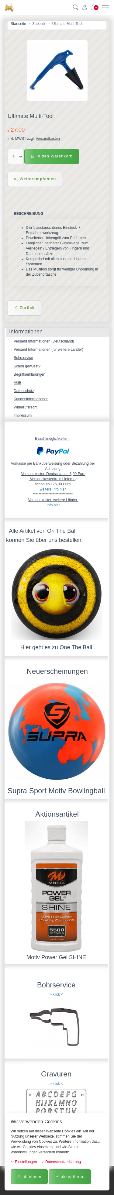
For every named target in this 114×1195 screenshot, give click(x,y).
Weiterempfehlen (35, 179)
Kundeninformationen (31, 399)
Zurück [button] (24, 307)
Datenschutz (24, 391)
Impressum (23, 415)
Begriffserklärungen (29, 374)
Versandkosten (48, 138)
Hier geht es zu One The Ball (56, 647)
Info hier (53, 505)
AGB (17, 383)
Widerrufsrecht (25, 407)
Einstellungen (24, 1162)
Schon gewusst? (27, 366)
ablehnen (29, 1176)
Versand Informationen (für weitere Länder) (48, 349)
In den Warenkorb (51, 156)
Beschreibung (28, 214)
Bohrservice (23, 358)
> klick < (56, 994)
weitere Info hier (53, 489)
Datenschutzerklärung (61, 1162)
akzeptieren (70, 1176)
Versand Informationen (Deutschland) (44, 341)
